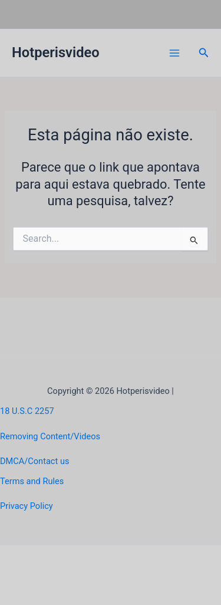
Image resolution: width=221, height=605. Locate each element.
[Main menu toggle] (174, 53)
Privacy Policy (26, 506)
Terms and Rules (32, 481)
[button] (204, 52)
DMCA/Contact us (34, 461)
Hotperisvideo (56, 52)
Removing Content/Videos (50, 436)
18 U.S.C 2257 (27, 411)
